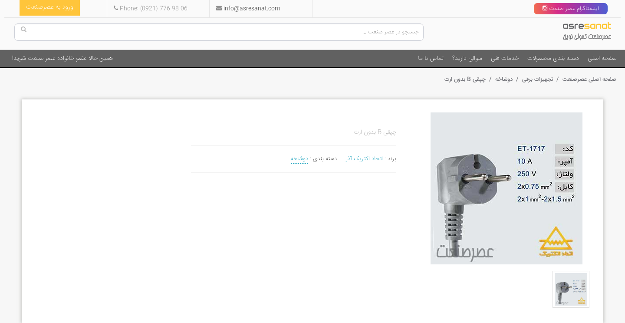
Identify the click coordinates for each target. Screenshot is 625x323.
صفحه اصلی (602, 58)
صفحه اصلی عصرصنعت (588, 79)
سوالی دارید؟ (467, 58)
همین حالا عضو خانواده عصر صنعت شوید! (62, 58)
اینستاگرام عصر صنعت (571, 8)
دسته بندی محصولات (553, 58)
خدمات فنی (505, 58)
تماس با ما (431, 58)
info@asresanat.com (252, 8)
